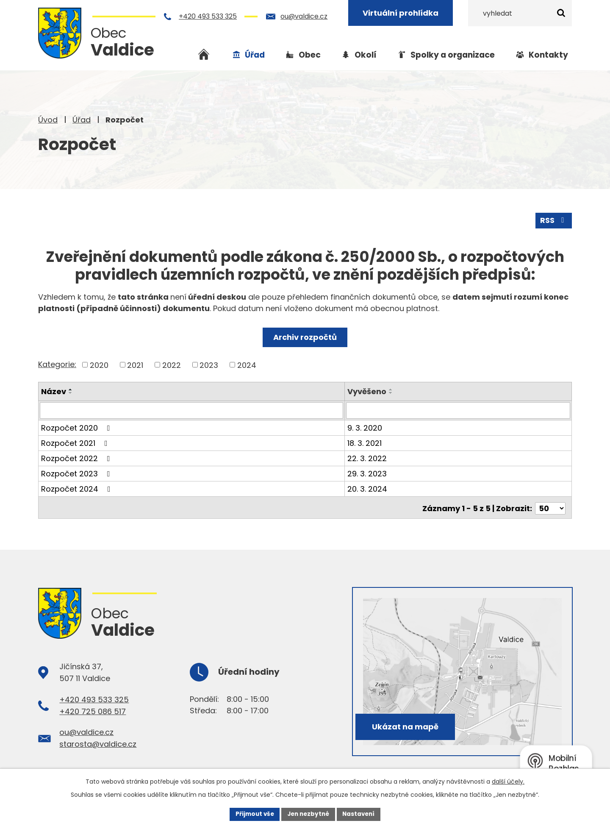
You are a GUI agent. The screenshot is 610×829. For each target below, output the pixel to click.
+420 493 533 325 (209, 16)
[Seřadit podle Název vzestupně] (70, 389)
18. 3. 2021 (365, 442)
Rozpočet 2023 (77, 472)
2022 (171, 364)
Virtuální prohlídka (401, 13)
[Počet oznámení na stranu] (550, 506)
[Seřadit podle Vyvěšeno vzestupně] (391, 389)
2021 (135, 364)
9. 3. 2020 (365, 427)
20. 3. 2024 (368, 488)
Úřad (81, 119)
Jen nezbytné (308, 814)
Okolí (366, 55)
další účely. (508, 780)
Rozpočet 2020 (77, 427)
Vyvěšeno (367, 391)
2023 (209, 364)
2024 (246, 364)
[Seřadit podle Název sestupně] (70, 392)
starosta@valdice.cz (97, 741)
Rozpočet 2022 (77, 457)
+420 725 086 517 (92, 709)
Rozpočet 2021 (76, 442)
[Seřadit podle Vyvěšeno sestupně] (391, 392)
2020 (99, 364)
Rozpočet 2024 (77, 488)
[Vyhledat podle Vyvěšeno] (458, 410)
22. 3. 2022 (368, 457)
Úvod (48, 119)
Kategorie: (57, 364)
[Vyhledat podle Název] (192, 410)
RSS (554, 219)
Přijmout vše (252, 814)
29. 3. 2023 (368, 472)
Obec (310, 55)
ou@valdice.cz (304, 16)
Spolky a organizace (452, 55)
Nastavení (361, 814)
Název (53, 391)
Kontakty (548, 55)
